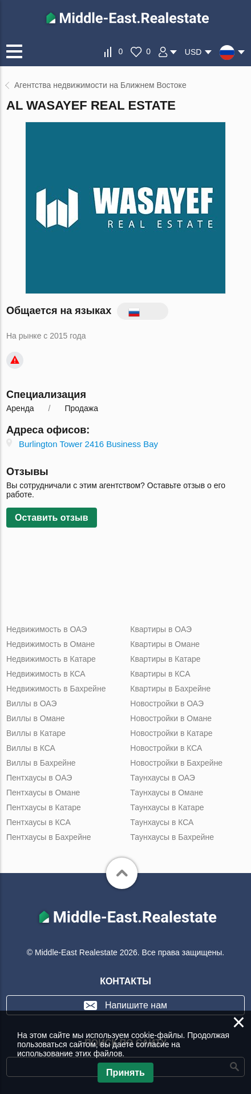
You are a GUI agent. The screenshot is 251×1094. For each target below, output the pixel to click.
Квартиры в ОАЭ (161, 629)
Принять (125, 1072)
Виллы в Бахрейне (41, 762)
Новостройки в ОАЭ (167, 703)
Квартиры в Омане (165, 644)
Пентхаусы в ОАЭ (39, 777)
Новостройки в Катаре (171, 733)
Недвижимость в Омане (50, 644)
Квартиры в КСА (160, 673)
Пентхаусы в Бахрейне (48, 837)
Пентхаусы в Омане (43, 792)
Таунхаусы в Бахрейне (172, 837)
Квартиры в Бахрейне (170, 688)
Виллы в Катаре (36, 733)
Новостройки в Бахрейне (176, 762)
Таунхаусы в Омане (166, 792)
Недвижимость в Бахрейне (56, 688)
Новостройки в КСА (166, 748)
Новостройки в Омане (171, 718)
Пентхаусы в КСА (38, 822)
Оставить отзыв (51, 517)
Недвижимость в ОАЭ (46, 629)
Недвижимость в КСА (46, 673)
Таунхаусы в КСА (161, 822)
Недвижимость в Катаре (51, 658)
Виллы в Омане (35, 718)
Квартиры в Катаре (165, 658)
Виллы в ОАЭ (31, 703)
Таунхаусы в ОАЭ (162, 777)
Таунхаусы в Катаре (167, 807)
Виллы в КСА (30, 748)
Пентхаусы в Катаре (43, 807)
